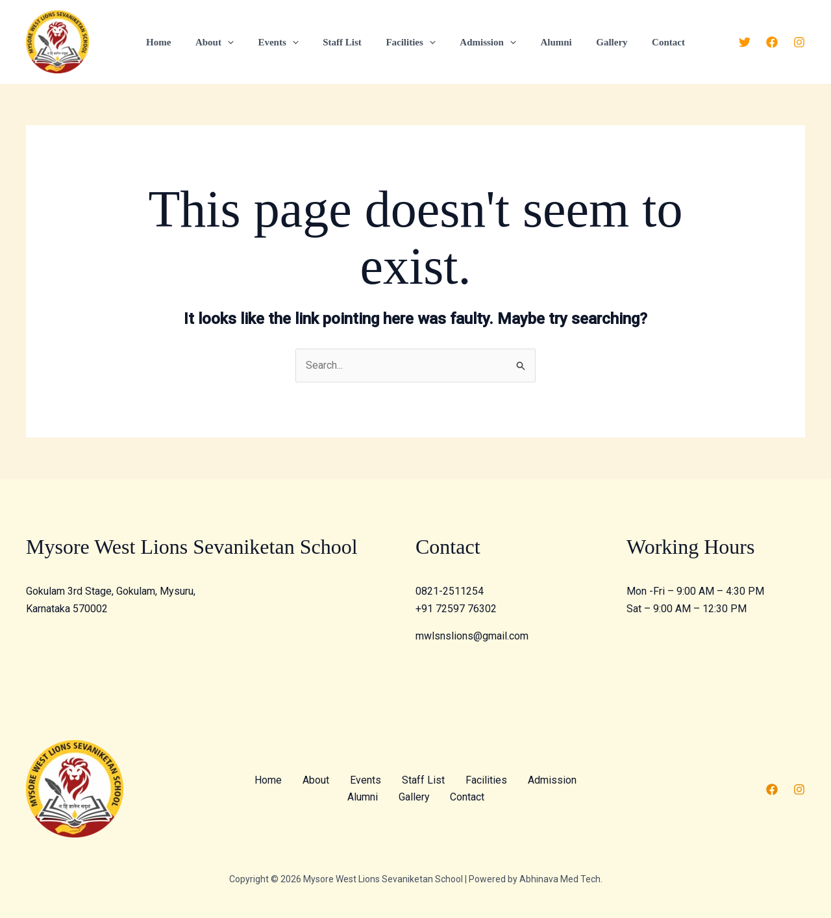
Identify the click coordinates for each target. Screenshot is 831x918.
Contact (648, 42)
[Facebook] (772, 42)
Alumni (546, 42)
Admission (483, 42)
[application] (242, 42)
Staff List (347, 42)
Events (287, 42)
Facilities (410, 42)
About (229, 42)
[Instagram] (799, 42)
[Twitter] (744, 42)
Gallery (597, 42)
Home (178, 42)
